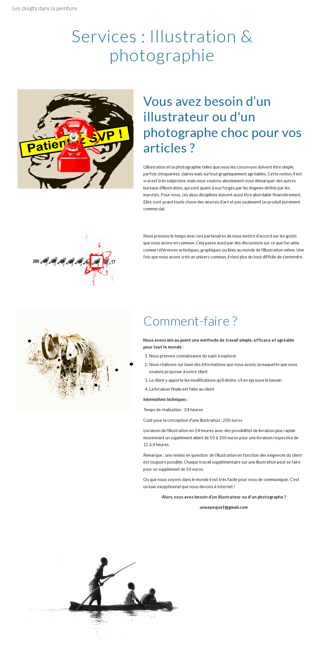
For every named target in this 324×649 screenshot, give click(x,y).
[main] (162, 45)
